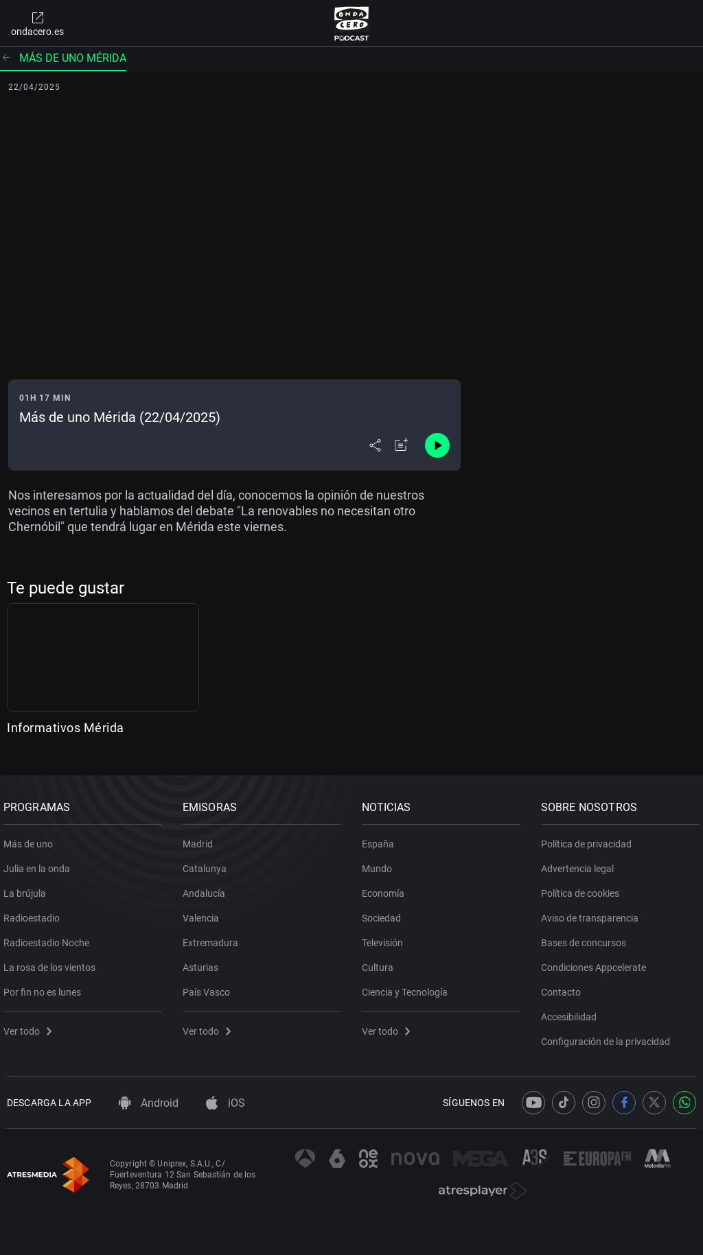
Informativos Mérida (65, 727)
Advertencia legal (580, 863)
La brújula (28, 887)
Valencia (204, 912)
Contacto (564, 986)
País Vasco (209, 986)
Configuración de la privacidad (608, 1036)
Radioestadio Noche (50, 937)
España (381, 838)
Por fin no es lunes (45, 986)
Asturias (204, 962)
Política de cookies (583, 887)
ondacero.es (37, 23)
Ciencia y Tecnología (408, 986)
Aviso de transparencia (593, 912)
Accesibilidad (572, 1011)
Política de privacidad (589, 838)
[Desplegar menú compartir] (375, 445)
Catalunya (208, 863)
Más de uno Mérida (63, 57)
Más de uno (31, 838)
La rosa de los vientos (53, 962)
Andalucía (207, 887)
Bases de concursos (587, 937)
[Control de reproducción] (437, 445)
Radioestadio (35, 912)
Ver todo (31, 1025)
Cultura (381, 962)
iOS (225, 1103)
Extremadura (214, 937)
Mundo (380, 863)
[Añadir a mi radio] (401, 445)
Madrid (201, 838)
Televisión (385, 937)
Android (148, 1103)
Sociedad (384, 912)
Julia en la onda (40, 863)
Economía (386, 887)
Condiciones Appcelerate (596, 962)
